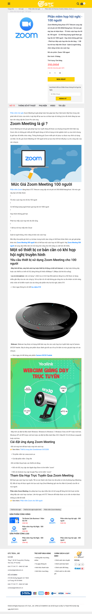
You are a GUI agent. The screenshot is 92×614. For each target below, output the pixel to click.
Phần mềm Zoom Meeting (52, 509)
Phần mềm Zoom (16, 189)
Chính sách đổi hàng (61, 567)
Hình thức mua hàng (41, 571)
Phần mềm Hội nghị (33, 9)
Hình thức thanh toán (41, 567)
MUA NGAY (61, 79)
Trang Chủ (11, 9)
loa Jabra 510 (36, 287)
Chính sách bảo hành (61, 564)
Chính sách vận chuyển (62, 560)
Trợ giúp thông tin (40, 564)
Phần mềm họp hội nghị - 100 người (19, 11)
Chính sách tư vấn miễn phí (62, 572)
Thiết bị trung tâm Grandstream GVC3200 (34, 449)
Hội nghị (19, 9)
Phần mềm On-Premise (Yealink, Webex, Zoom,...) (58, 9)
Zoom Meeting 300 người (26, 242)
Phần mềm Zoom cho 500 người (31, 501)
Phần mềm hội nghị (16, 113)
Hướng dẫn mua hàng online (41, 559)
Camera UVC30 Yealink (44, 355)
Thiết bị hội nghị (16, 509)
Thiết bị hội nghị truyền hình (32, 509)
